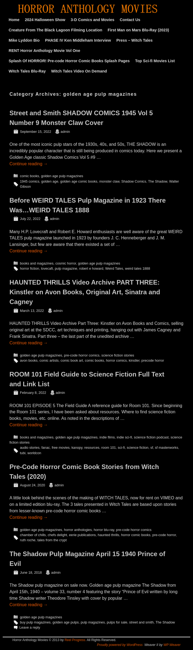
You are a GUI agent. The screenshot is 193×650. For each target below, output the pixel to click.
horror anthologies (78, 530)
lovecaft (47, 268)
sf (151, 448)
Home (14, 20)
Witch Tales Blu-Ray (27, 71)
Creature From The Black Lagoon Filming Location (55, 30)
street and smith (141, 622)
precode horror (152, 360)
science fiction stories (117, 355)
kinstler (134, 360)
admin (65, 132)
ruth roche (27, 540)
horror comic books (135, 535)
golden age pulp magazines (62, 176)
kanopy (76, 448)
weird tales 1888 (137, 268)
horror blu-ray (104, 530)
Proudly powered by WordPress (120, 645)
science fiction (137, 448)
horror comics (116, 360)
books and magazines (37, 263)
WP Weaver (172, 645)
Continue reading (28, 163)
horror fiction (29, 268)
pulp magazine (66, 268)
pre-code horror (164, 535)
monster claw (109, 181)
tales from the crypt (51, 540)
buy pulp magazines (35, 622)
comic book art (72, 360)
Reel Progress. (75, 640)
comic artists (49, 360)
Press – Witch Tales (135, 40)
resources (91, 448)
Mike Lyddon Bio (24, 40)
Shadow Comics (133, 181)
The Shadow (157, 181)
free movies (60, 448)
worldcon (34, 453)
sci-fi (121, 448)
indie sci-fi (124, 437)
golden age (49, 181)
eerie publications (82, 535)
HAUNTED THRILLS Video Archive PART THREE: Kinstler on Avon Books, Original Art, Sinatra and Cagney (84, 292)
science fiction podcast (151, 437)
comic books (29, 176)
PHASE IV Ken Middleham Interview (78, 40)
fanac (45, 448)
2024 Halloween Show (45, 20)
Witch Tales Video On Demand (79, 71)
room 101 (108, 448)
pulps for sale (117, 622)
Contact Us (130, 20)
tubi (23, 453)
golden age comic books (79, 181)
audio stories (29, 448)
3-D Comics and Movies (93, 20)
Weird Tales (114, 268)
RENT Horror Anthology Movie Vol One (44, 50)
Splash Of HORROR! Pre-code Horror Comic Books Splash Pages (69, 61)
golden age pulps (65, 622)
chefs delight (57, 535)
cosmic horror (65, 263)
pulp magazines (93, 622)
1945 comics (29, 181)
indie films (107, 437)
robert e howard (91, 268)
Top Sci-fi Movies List (155, 61)
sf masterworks (166, 448)
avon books (29, 360)
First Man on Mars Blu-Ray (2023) (138, 30)
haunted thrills (108, 535)
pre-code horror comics (81, 355)
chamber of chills (33, 535)
